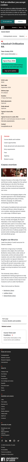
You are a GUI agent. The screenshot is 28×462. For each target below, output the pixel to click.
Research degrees (5, 360)
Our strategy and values (7, 381)
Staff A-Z (3, 416)
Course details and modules (12, 139)
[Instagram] (14, 441)
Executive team (5, 385)
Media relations (5, 411)
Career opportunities (10, 142)
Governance (4, 378)
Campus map (4, 371)
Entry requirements (9, 149)
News (2, 388)
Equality (3, 383)
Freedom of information (7, 454)
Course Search (5, 32)
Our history (4, 374)
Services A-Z (4, 404)
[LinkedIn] (6, 441)
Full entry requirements (7, 121)
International (4, 362)
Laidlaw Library (8, 293)
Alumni (3, 409)
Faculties (3, 376)
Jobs (2, 399)
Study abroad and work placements (14, 146)
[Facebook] (2, 441)
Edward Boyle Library (10, 296)
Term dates (4, 402)
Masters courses (5, 357)
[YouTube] (10, 441)
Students (15, 27)
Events (3, 390)
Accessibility (4, 449)
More (21, 27)
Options (20, 21)
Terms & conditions (6, 452)
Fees (5, 152)
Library (3, 406)
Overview (6, 136)
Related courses (8, 159)
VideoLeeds (4, 413)
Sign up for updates (10, 71)
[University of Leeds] (9, 459)
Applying (6, 156)
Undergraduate (5, 355)
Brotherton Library (9, 290)
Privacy (3, 447)
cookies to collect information (13, 8)
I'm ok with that (7, 21)
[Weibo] (18, 441)
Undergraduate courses (8, 36)
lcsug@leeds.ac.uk (6, 126)
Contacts (3, 418)
